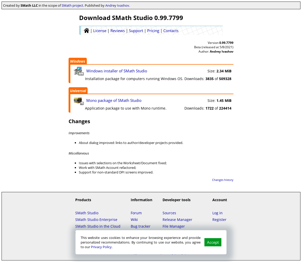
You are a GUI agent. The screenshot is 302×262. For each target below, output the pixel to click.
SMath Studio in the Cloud (97, 226)
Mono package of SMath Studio (113, 100)
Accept (213, 242)
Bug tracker (140, 226)
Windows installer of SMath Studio (116, 70)
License (99, 30)
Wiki (134, 219)
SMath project (72, 5)
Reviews (117, 30)
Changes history (222, 180)
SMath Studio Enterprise (96, 219)
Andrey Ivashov (117, 5)
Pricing (153, 30)
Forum (136, 212)
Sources (169, 212)
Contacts (170, 30)
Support (136, 30)
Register (219, 219)
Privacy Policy (101, 247)
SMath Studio (86, 212)
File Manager (174, 226)
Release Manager (177, 219)
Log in (217, 212)
